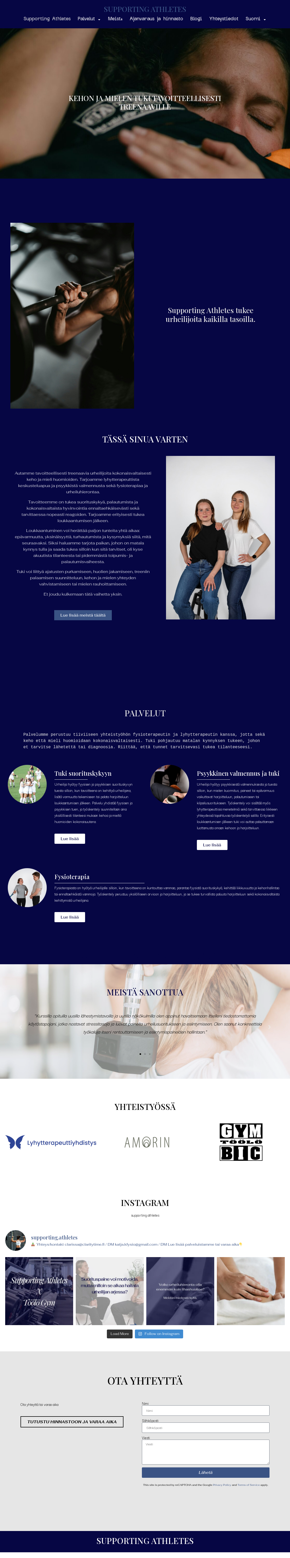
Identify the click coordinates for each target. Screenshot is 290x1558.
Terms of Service (248, 1484)
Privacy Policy (222, 1484)
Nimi (145, 1402)
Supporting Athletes (47, 19)
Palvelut (89, 19)
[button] (20, 1027)
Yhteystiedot (223, 19)
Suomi (256, 19)
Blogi (196, 19)
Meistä (115, 19)
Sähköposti (150, 1420)
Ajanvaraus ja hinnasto (156, 19)
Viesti (146, 1437)
